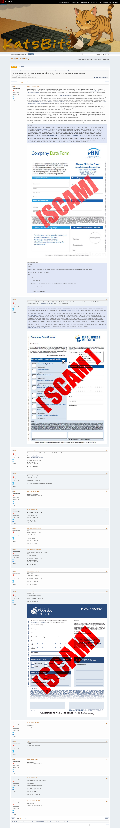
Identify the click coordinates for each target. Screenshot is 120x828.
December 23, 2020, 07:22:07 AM (34, 473)
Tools (78, 2)
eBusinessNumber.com (42, 129)
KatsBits (9, 1)
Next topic (105, 77)
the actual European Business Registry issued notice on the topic (49, 101)
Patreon (111, 2)
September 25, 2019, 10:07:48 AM (34, 299)
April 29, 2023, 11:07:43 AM (33, 722)
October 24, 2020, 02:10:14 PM (33, 450)
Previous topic (98, 77)
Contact (105, 2)
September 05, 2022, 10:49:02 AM (34, 549)
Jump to (87, 824)
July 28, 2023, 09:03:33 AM (32, 777)
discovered (93, 90)
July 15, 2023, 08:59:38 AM (32, 741)
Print (106, 82)
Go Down (14, 82)
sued (97, 90)
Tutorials (73, 2)
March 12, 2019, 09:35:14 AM (33, 86)
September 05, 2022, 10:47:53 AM (34, 528)
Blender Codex (64, 2)
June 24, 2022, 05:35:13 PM (33, 491)
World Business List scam (47, 303)
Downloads (85, 2)
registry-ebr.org (35, 456)
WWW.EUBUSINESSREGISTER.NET (71, 310)
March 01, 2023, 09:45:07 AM (33, 571)
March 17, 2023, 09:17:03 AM (33, 591)
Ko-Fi (117, 2)
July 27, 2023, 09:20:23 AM (32, 759)
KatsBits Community (20, 59)
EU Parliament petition (33, 92)
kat (15, 86)
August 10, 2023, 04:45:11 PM (33, 800)
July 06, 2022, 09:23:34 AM (32, 509)
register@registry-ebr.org (37, 457)
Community (93, 2)
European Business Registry (65, 95)
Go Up (13, 818)
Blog (100, 2)
